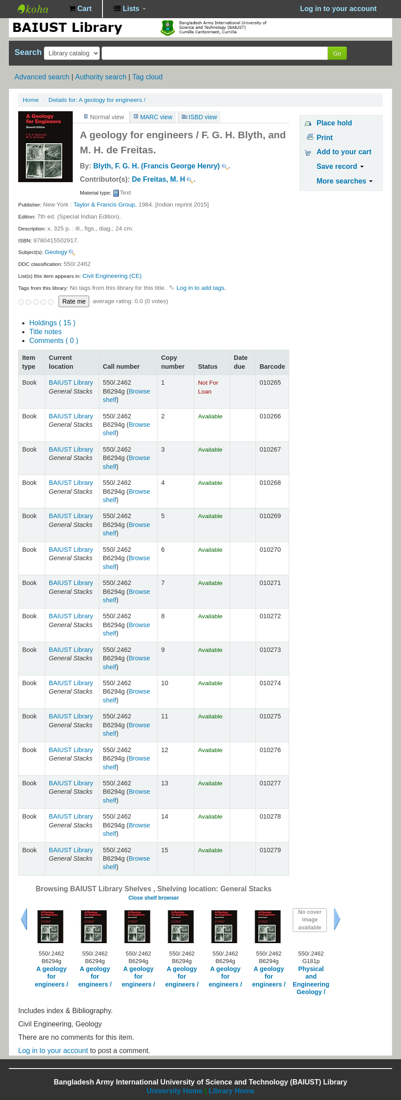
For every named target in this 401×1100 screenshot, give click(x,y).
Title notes (45, 331)
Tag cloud (147, 77)
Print (325, 137)
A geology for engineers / (96, 100)
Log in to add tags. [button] (201, 288)
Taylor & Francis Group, (105, 204)
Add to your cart (344, 152)
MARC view (156, 117)
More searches (345, 181)
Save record (340, 166)
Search (28, 52)
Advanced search (42, 77)
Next (337, 919)
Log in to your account (53, 1050)
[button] (80, 9)
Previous (24, 919)
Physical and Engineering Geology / (311, 980)
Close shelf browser (153, 898)
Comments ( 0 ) (53, 340)
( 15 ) (52, 323)
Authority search (100, 77)
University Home (175, 1091)
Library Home (231, 1091)
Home (31, 100)
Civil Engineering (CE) (112, 276)
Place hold (334, 123)
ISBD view (203, 117)
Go (337, 53)
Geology (56, 252)
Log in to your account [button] (338, 8)
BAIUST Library (40, 9)
